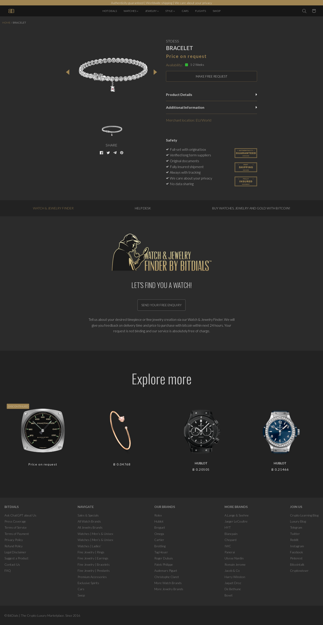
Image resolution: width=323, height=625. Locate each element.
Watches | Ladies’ (89, 546)
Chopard (230, 540)
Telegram (296, 527)
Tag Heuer (161, 552)
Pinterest (296, 558)
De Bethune (233, 589)
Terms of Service (15, 527)
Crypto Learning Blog (304, 515)
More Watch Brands (168, 583)
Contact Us (12, 564)
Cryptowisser (299, 570)
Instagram (297, 546)
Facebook (296, 552)
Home (6, 22)
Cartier (159, 540)
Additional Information (211, 107)
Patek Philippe (163, 564)
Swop (81, 595)
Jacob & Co (232, 570)
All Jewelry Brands (90, 527)
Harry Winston (235, 577)
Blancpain (231, 534)
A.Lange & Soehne (237, 515)
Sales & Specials (88, 515)
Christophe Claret (166, 577)
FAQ (7, 570)
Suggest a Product (16, 558)
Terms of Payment (16, 534)
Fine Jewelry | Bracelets (94, 564)
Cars (81, 589)
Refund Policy (13, 546)
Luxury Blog (298, 521)
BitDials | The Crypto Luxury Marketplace (36, 615)
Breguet (159, 527)
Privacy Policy (13, 540)
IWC (228, 546)
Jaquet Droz (233, 583)
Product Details (211, 94)
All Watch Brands (89, 521)
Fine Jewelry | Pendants (94, 570)
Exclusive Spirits (88, 583)
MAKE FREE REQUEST (211, 76)
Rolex (158, 515)
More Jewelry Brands (168, 589)
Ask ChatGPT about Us (20, 515)
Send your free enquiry (161, 305)
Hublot (159, 521)
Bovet (229, 595)
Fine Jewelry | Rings (91, 552)
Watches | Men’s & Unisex (95, 534)
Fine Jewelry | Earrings (93, 558)
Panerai (230, 552)
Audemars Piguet (165, 570)
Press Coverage (15, 521)
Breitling (160, 546)
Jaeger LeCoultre (236, 521)
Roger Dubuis (163, 558)
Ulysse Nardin (234, 558)
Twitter (295, 534)
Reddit (294, 540)
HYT (228, 527)
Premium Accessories (92, 577)
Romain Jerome (235, 564)
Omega (159, 534)
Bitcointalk (297, 564)
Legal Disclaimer (15, 552)
